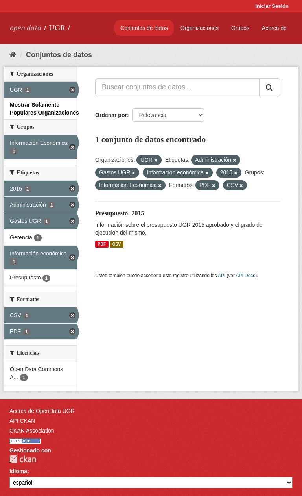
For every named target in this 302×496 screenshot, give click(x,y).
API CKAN (22, 421)
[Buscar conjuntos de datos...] (177, 87)
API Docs (246, 275)
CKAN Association (31, 431)
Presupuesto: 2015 (119, 213)
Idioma (18, 471)
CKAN (22, 459)
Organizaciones (199, 28)
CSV (116, 244)
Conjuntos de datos (144, 28)
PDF (102, 244)
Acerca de (274, 28)
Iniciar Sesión (272, 6)
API (221, 275)
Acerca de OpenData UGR (42, 411)
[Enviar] (269, 87)
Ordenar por (111, 115)
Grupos (240, 28)
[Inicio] (12, 55)
